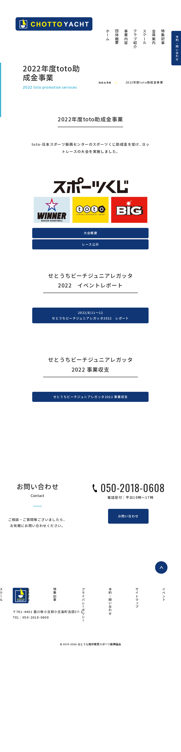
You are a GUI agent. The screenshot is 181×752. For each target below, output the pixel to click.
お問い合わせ (128, 606)
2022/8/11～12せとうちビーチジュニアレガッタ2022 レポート (90, 386)
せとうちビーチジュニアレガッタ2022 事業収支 (90, 480)
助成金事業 (101, 121)
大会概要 (90, 278)
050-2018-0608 (132, 575)
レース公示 (90, 299)
